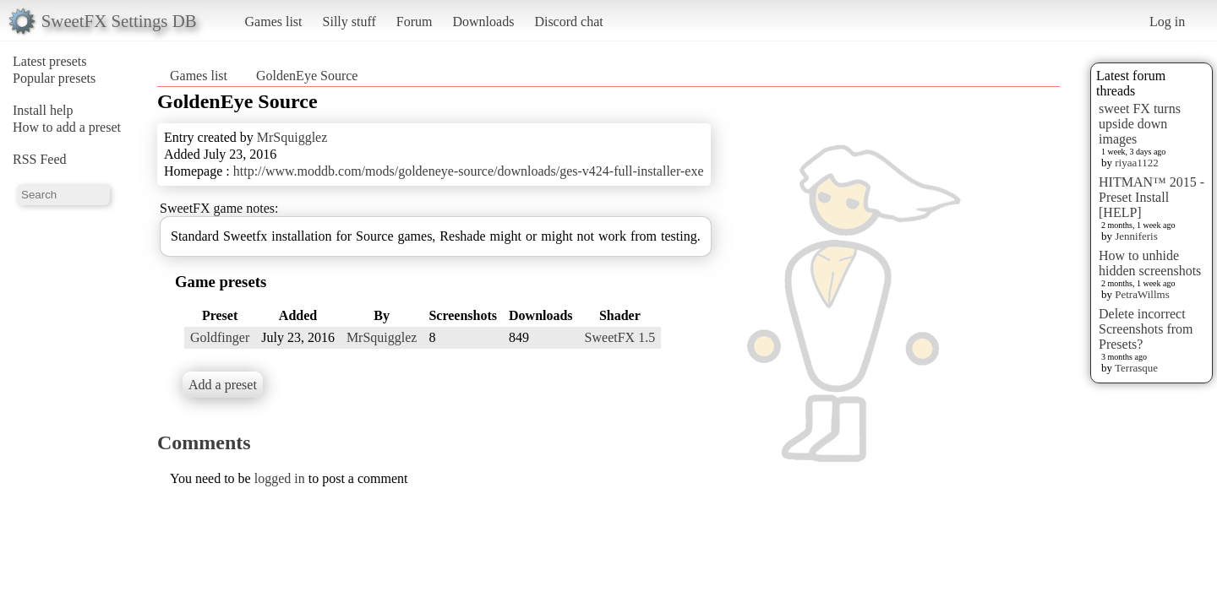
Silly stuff (349, 21)
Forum (414, 21)
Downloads (483, 21)
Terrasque (1136, 367)
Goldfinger (219, 337)
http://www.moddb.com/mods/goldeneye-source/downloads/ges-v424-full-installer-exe (468, 171)
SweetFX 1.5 (620, 337)
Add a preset (222, 384)
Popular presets (54, 78)
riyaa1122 (1137, 162)
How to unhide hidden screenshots (1150, 263)
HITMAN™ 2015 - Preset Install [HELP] (1151, 197)
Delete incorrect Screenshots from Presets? (1146, 329)
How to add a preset (67, 127)
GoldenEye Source (306, 75)
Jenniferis (1136, 236)
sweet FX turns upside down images (1140, 123)
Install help (43, 110)
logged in (279, 478)
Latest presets (50, 61)
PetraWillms (1142, 294)
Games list (274, 21)
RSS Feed (40, 159)
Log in (1167, 21)
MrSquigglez (292, 137)
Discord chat (568, 21)
